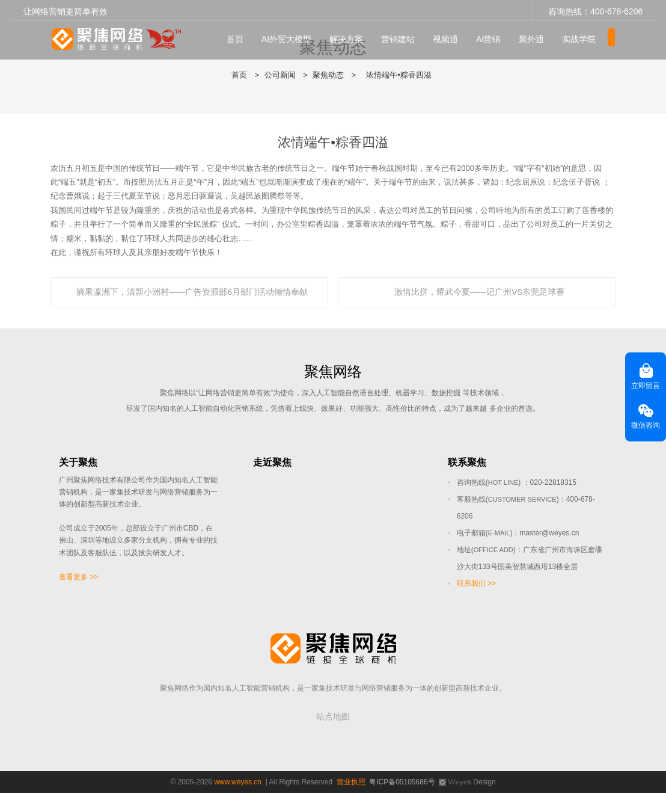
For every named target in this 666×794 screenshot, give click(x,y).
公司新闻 (280, 74)
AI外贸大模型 (291, 37)
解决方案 (351, 37)
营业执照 (351, 783)
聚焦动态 (328, 74)
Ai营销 (493, 37)
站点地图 (333, 717)
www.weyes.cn (237, 783)
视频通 (450, 37)
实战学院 (583, 37)
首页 (239, 37)
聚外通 (536, 37)
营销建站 (403, 37)
